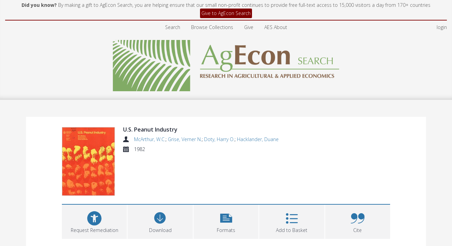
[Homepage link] (226, 64)
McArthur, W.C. (149, 139)
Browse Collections (212, 27)
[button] (226, 221)
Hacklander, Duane (258, 139)
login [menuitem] (442, 27)
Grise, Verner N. (185, 139)
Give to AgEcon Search (226, 13)
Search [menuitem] (172, 27)
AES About (275, 27)
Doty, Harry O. (219, 139)
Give (248, 27)
